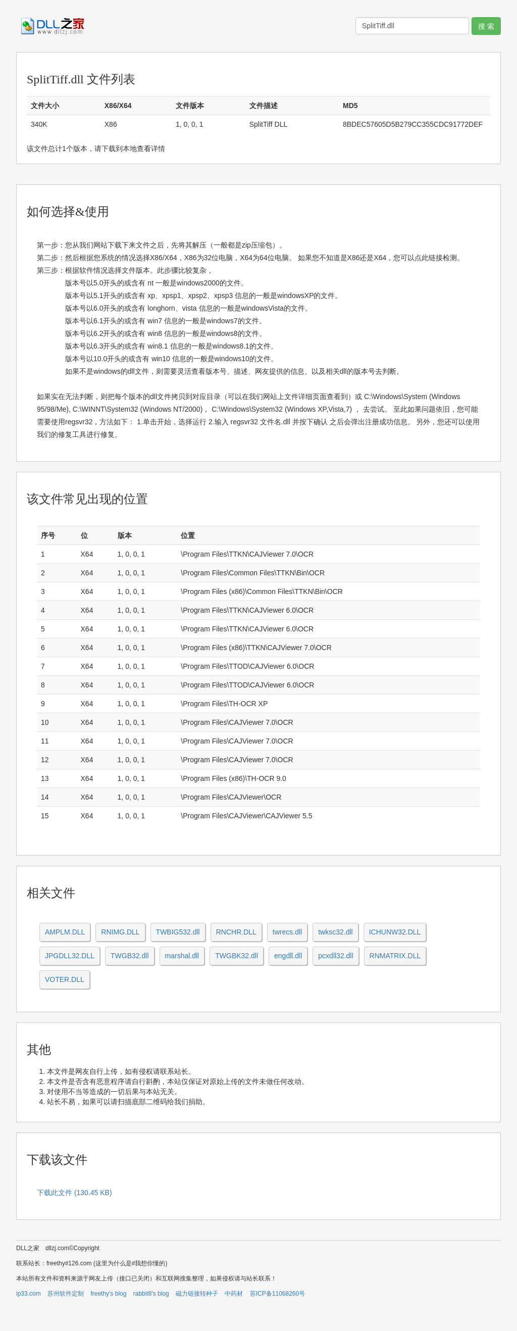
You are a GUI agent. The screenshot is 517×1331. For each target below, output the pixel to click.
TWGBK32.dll (236, 956)
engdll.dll (288, 956)
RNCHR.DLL (236, 932)
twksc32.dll (335, 932)
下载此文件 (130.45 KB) (74, 1193)
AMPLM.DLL (65, 932)
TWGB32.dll (129, 956)
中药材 (234, 1293)
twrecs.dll (287, 932)
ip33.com (28, 1293)
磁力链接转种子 (197, 1293)
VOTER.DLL (64, 979)
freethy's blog (108, 1293)
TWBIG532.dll (178, 932)
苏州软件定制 (65, 1293)
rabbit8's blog (151, 1293)
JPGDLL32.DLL (69, 956)
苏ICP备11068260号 (277, 1293)
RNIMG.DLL (120, 932)
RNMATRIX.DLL (395, 956)
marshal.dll (182, 956)
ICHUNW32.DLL (395, 932)
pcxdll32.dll (335, 956)
